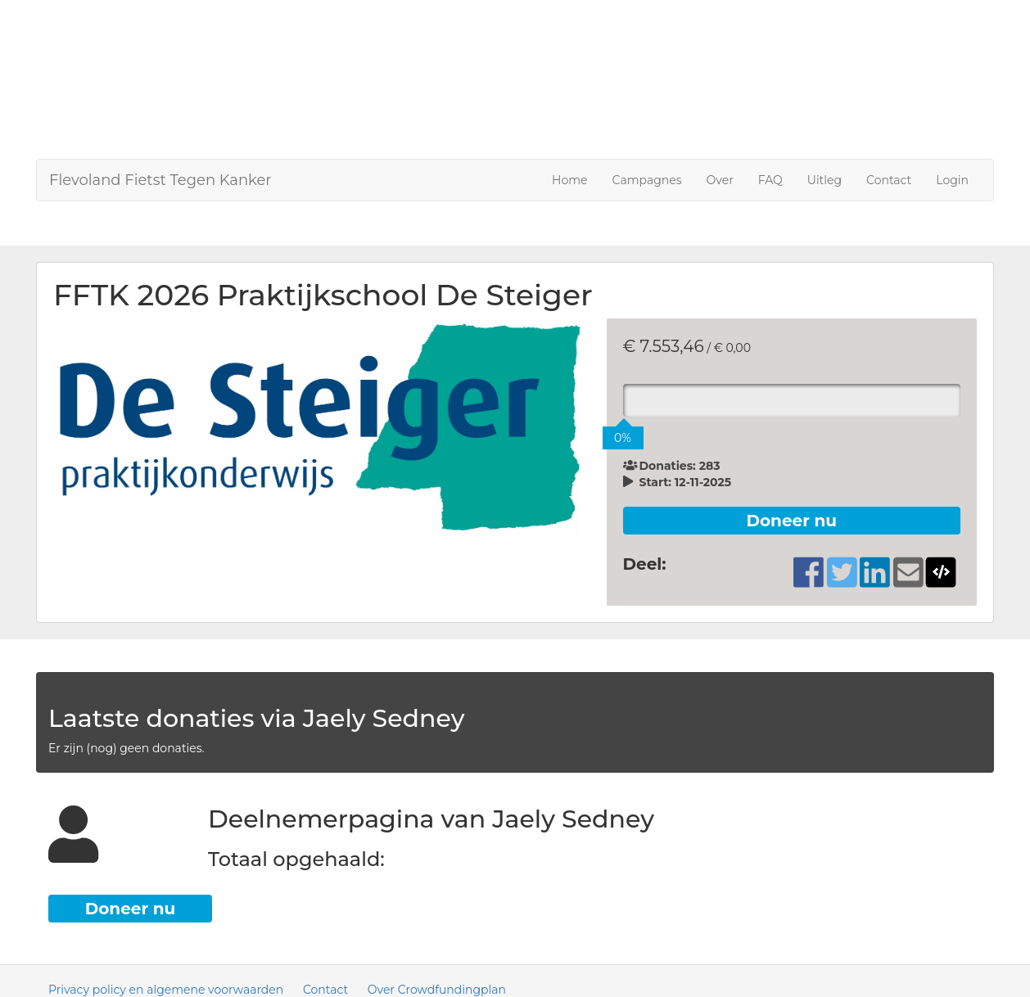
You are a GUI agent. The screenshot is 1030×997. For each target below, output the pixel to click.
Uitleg (824, 180)
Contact (888, 180)
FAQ (770, 180)
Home (569, 180)
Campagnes (647, 180)
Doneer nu (791, 520)
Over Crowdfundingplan (437, 989)
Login (952, 180)
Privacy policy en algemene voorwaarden (165, 989)
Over (720, 180)
